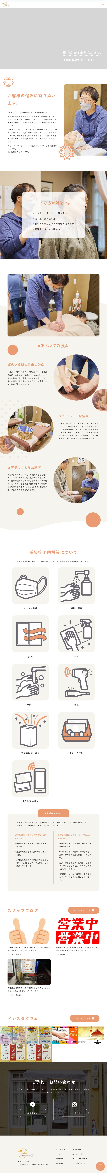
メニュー (59, 1136)
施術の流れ (60, 1141)
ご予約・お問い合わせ (79, 1141)
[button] (103, 4)
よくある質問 (76, 1131)
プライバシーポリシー (79, 1146)
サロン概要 (60, 1146)
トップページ (61, 1131)
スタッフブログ (77, 1136)
